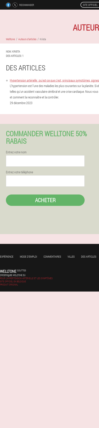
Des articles (88, 256)
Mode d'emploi (28, 256)
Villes (71, 256)
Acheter (45, 200)
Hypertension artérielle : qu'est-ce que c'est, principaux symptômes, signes (54, 80)
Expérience (6, 256)
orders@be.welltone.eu (13, 275)
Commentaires (52, 256)
